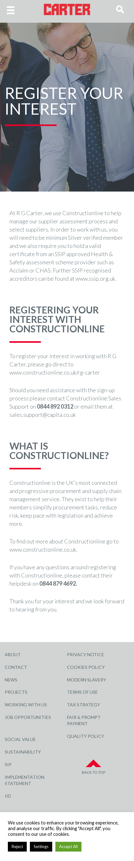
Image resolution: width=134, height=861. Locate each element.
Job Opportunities (28, 717)
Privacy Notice (85, 654)
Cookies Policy (86, 667)
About (13, 654)
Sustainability (23, 752)
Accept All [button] (68, 846)
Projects (16, 692)
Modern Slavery (86, 679)
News (11, 679)
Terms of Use (82, 692)
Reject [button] (17, 846)
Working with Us (26, 704)
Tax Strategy (83, 704)
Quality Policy (85, 736)
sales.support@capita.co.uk (42, 414)
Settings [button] (41, 846)
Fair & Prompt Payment (84, 720)
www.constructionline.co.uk (42, 549)
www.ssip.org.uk (95, 278)
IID (8, 796)
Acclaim (18, 270)
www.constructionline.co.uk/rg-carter (54, 372)
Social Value (20, 739)
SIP (8, 764)
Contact (16, 667)
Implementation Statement (24, 780)
